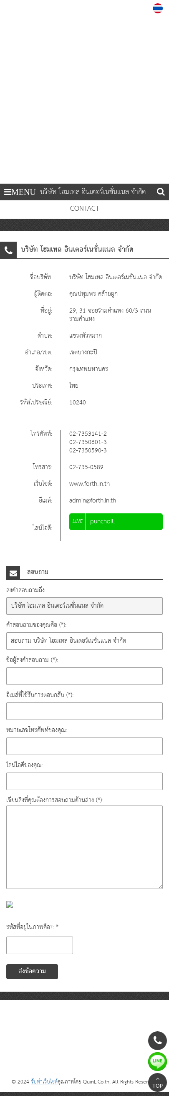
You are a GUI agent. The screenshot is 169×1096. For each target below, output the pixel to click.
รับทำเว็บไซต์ (44, 1082)
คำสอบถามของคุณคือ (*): (36, 625)
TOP (157, 1083)
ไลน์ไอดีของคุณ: (24, 765)
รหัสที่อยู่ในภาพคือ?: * (32, 927)
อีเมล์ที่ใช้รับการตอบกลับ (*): (39, 695)
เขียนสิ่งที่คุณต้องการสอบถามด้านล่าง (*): (54, 800)
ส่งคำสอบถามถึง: (26, 590)
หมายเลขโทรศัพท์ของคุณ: (36, 730)
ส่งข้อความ (32, 971)
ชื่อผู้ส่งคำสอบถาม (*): (32, 660)
